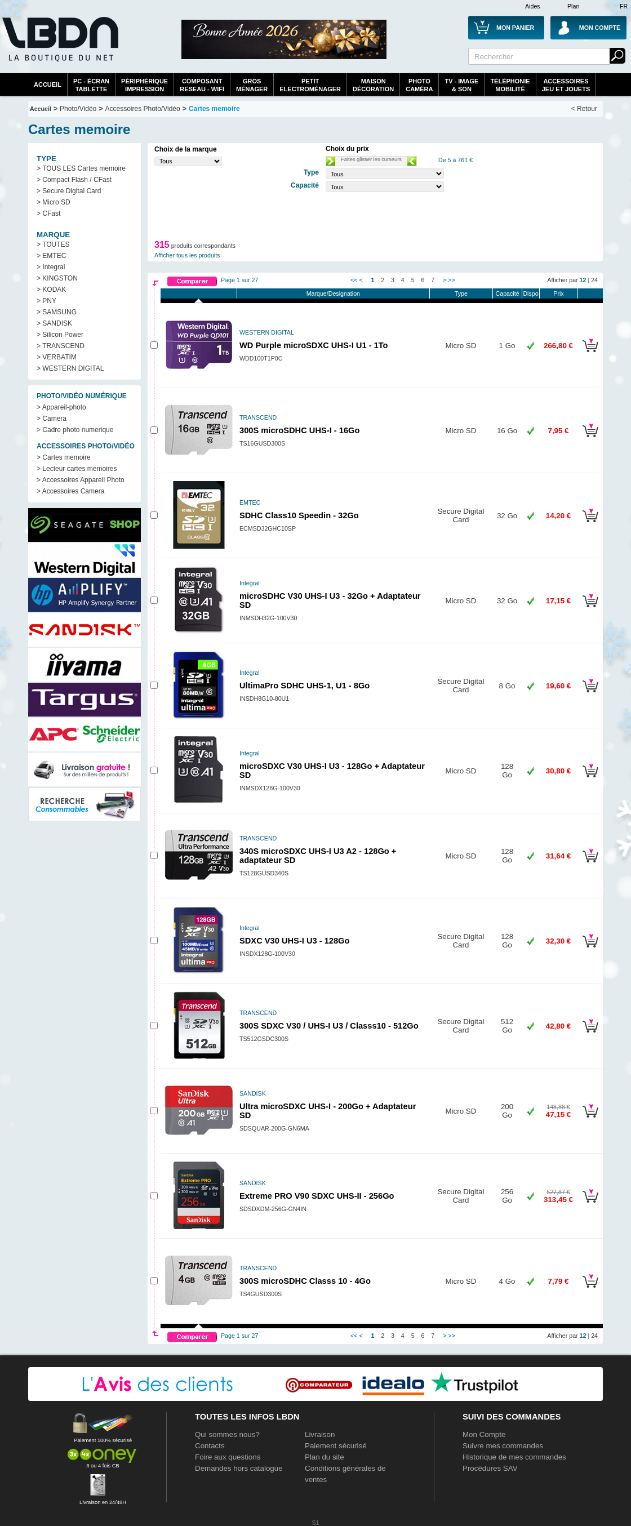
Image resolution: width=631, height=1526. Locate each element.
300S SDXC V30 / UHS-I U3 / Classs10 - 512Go (329, 1025)
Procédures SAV (490, 1468)
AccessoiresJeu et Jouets (566, 85)
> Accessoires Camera (70, 491)
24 (594, 280)
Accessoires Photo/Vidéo (142, 109)
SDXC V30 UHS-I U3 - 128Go (294, 940)
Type (461, 293)
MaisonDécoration (373, 85)
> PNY (46, 301)
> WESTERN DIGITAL (70, 368)
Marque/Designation (333, 293)
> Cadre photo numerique (75, 430)
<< (353, 280)
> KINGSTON (57, 278)
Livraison (320, 1434)
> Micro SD (53, 202)
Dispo (530, 293)
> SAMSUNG (57, 312)
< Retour (584, 109)
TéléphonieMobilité (510, 85)
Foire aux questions (227, 1457)
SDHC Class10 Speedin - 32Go (299, 515)
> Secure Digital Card (69, 191)
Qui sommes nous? (227, 1434)
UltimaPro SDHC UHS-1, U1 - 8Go (304, 685)
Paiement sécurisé (336, 1446)
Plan (573, 6)
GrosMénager (252, 85)
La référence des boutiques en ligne (59, 46)
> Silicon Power (60, 335)
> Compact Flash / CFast (74, 180)
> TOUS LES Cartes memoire (81, 168)
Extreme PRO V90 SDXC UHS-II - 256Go (316, 1195)
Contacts (210, 1446)
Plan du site (324, 1457)
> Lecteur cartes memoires (77, 469)
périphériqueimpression (144, 85)
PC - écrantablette (91, 85)
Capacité (507, 293)
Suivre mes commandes (503, 1446)
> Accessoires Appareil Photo (81, 480)
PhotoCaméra (419, 85)
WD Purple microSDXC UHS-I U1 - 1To (313, 345)
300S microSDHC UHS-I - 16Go (299, 430)
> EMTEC (51, 256)
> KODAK (51, 289)
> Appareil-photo (61, 407)
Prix (558, 293)
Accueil (47, 84)
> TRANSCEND (61, 346)
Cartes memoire (214, 109)
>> (451, 280)
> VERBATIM (57, 357)
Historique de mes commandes (514, 1457)
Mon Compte (484, 1434)
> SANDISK (54, 323)
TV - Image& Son (461, 85)
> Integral (51, 267)
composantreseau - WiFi (202, 85)
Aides (532, 6)
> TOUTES (53, 244)
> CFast (48, 213)
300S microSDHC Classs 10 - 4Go (305, 1280)
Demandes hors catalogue (239, 1468)
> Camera (51, 418)
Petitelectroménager (310, 85)
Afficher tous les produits (187, 255)
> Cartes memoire (64, 457)
